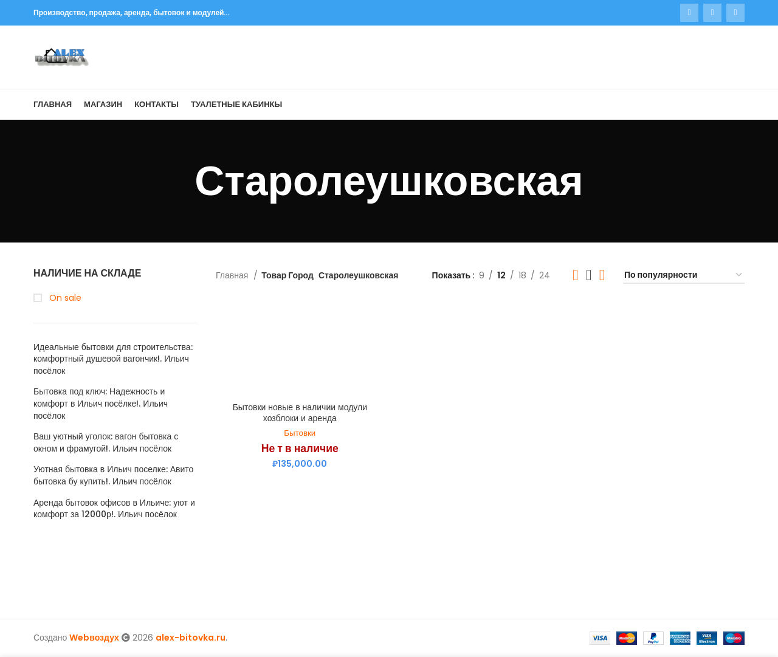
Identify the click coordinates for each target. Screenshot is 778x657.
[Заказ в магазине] (684, 275)
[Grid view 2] (575, 275)
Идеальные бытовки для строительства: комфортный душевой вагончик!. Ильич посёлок (113, 359)
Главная (233, 275)
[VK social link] (712, 13)
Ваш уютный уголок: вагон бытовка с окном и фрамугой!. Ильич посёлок (105, 443)
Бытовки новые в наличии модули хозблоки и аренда (300, 412)
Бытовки (299, 433)
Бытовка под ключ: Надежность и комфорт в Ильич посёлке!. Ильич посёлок (100, 403)
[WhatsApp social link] (689, 13)
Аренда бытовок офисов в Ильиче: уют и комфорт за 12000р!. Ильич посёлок (114, 509)
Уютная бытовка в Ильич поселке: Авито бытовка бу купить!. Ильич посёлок (113, 475)
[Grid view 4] (602, 275)
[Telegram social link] (735, 13)
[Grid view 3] (588, 275)
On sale (64, 298)
